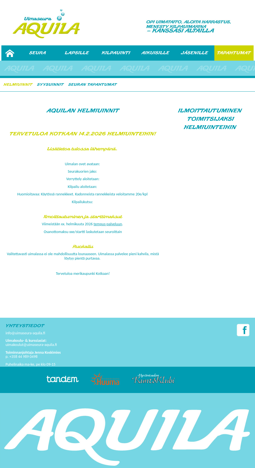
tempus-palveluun (107, 224)
